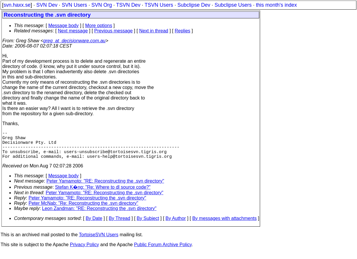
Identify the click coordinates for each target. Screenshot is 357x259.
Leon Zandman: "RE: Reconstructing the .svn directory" (99, 215)
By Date (94, 225)
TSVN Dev (128, 5)
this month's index (276, 5)
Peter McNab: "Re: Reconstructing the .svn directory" (83, 210)
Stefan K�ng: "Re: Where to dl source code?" (103, 194)
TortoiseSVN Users (98, 241)
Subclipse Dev (193, 5)
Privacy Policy (84, 251)
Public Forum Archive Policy (162, 251)
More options (98, 25)
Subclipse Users (233, 5)
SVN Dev (46, 5)
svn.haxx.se (17, 5)
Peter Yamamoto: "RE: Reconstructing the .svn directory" (105, 188)
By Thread (119, 225)
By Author (176, 225)
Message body (63, 25)
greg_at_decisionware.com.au (74, 40)
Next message (73, 30)
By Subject (148, 225)
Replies (182, 30)
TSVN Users (158, 5)
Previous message (113, 30)
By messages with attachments (224, 225)
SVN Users (74, 5)
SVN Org (101, 5)
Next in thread (153, 30)
